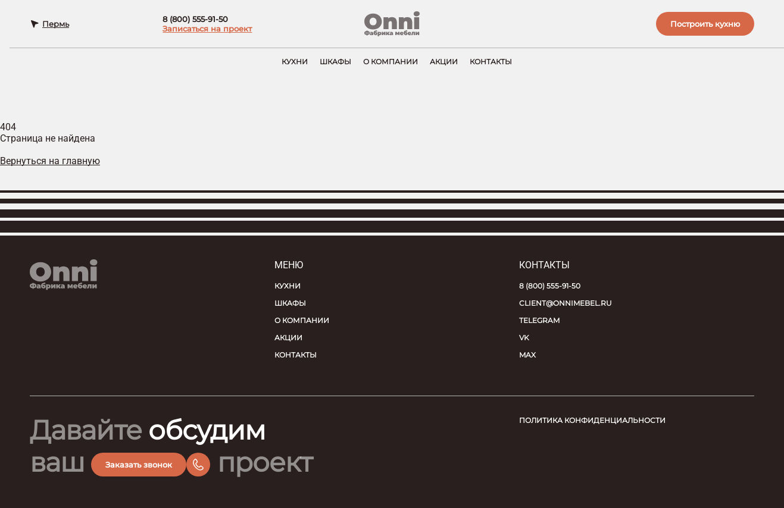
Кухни (295, 61)
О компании (390, 61)
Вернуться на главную (50, 161)
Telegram (539, 320)
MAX (527, 354)
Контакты (491, 61)
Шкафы (335, 61)
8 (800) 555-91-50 (195, 19)
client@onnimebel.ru (565, 303)
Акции (444, 61)
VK (524, 337)
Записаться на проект (207, 28)
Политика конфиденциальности (592, 420)
